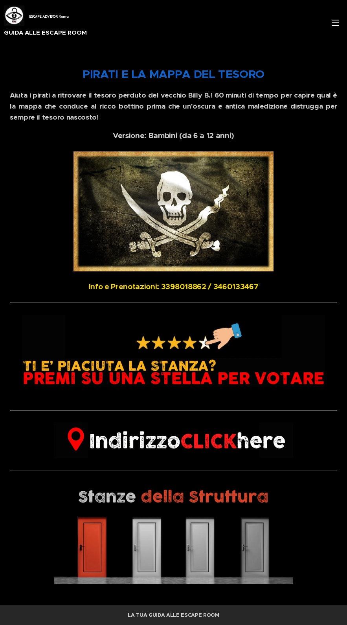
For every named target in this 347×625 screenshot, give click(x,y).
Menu (335, 22)
